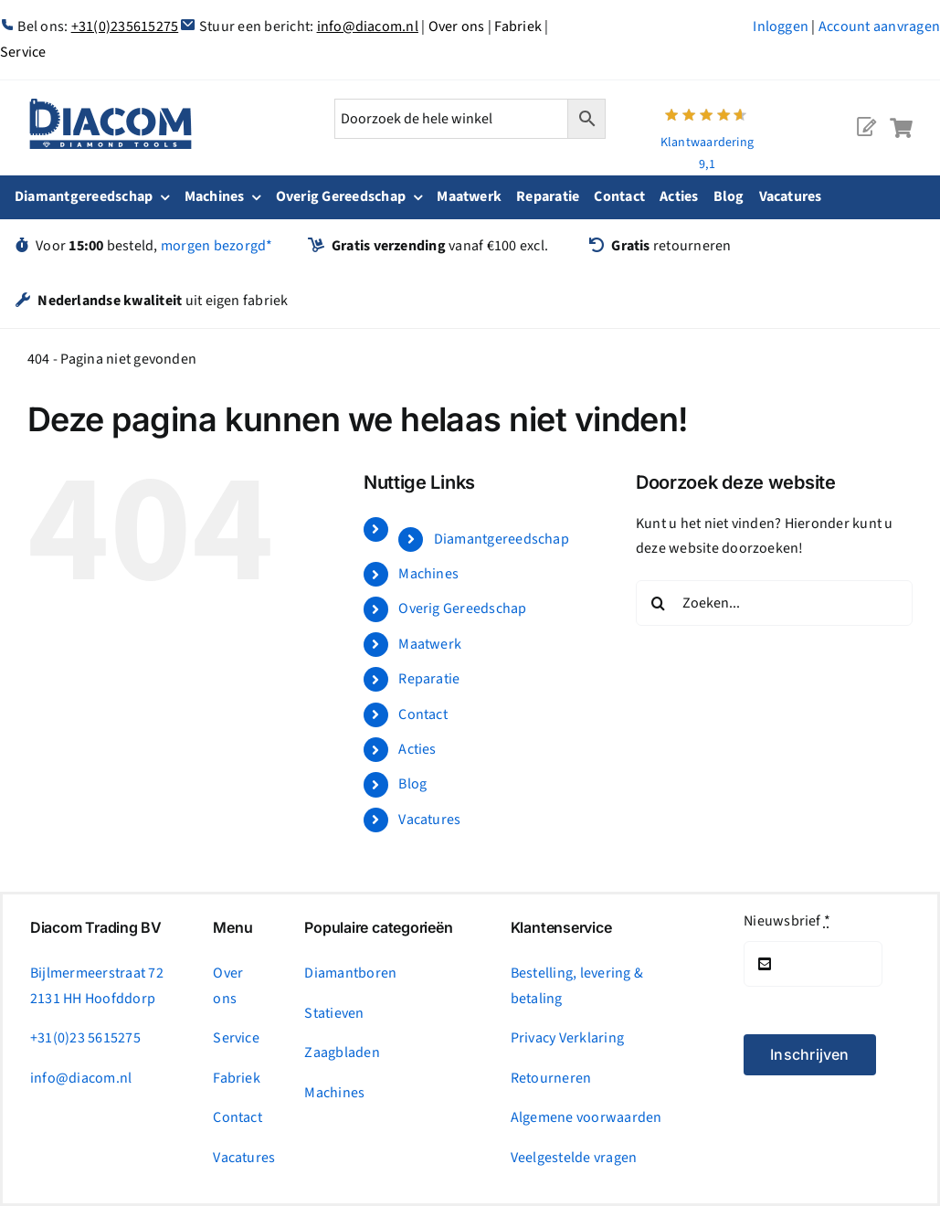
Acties (417, 749)
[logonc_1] (110, 106)
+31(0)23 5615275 (85, 1038)
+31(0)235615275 (125, 26)
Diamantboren (350, 973)
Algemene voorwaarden (586, 1117)
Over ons (456, 26)
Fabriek (518, 26)
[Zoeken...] (774, 603)
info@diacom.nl (367, 26)
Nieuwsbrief (787, 921)
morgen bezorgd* (217, 246)
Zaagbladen (341, 1052)
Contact (423, 714)
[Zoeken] (658, 603)
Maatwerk (429, 644)
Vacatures (429, 819)
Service (236, 1038)
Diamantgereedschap (501, 539)
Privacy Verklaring (567, 1038)
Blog (412, 784)
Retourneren (551, 1078)
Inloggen (780, 26)
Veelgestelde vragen (574, 1158)
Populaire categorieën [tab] (378, 927)
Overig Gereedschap (462, 608)
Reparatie (428, 679)
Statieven (334, 1013)
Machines (428, 574)
